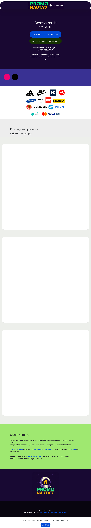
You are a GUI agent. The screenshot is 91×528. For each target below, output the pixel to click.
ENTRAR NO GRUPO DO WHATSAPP (45, 41)
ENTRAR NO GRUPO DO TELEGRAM (45, 35)
